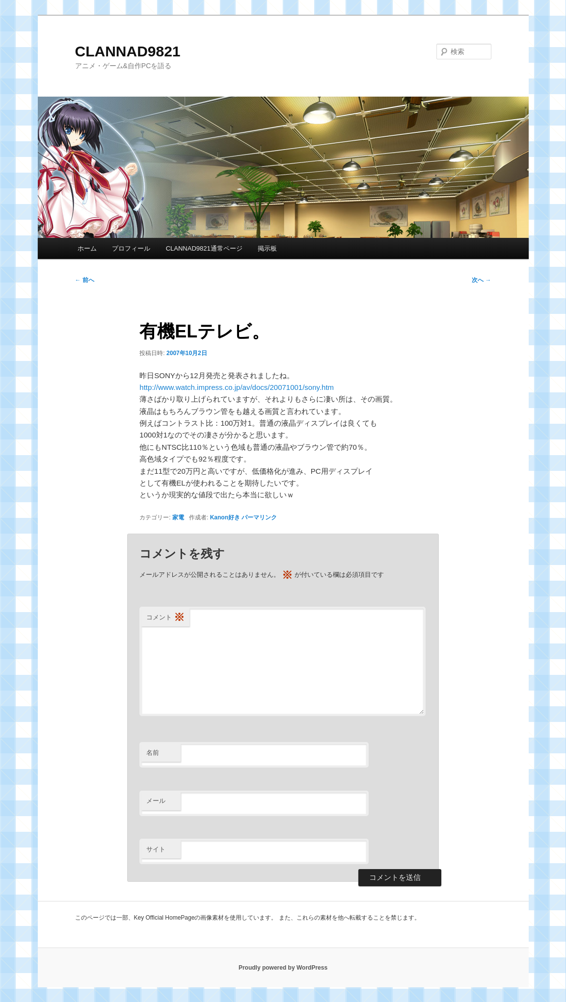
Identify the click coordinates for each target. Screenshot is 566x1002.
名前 (152, 752)
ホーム (87, 248)
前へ (84, 280)
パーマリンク (259, 517)
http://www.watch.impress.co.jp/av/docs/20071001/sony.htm (236, 387)
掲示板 (267, 248)
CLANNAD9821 (128, 51)
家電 (178, 517)
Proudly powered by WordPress (283, 967)
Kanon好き (225, 517)
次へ (481, 280)
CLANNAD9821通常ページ (204, 248)
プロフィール (131, 248)
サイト (155, 849)
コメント (165, 618)
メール (155, 800)
